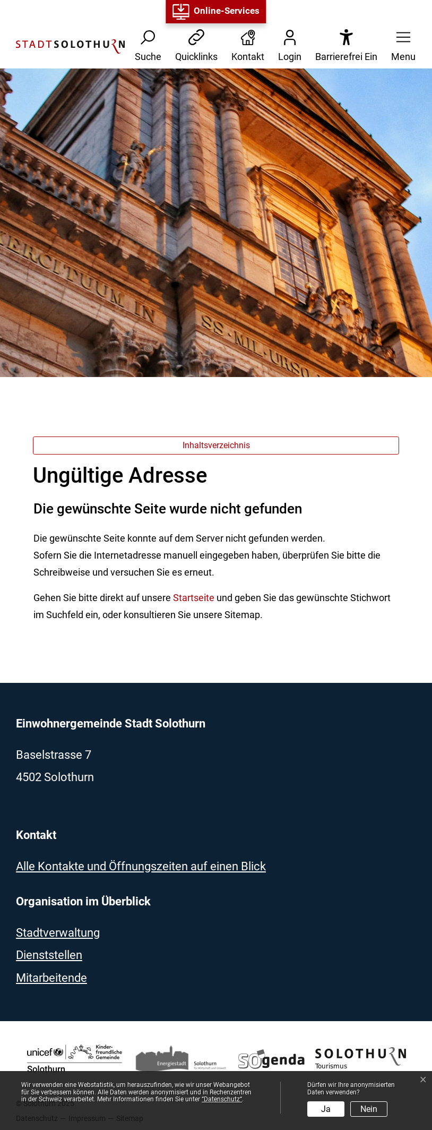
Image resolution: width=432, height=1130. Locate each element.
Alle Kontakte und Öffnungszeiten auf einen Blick (141, 866)
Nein (368, 1109)
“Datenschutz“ (222, 1099)
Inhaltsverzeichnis (216, 445)
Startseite (193, 597)
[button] (400, 46)
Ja (326, 1109)
